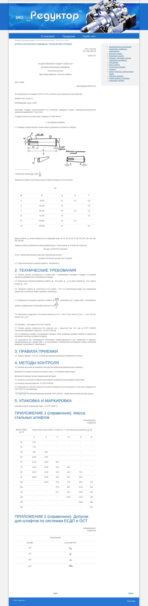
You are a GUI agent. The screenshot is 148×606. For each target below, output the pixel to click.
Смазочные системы (116, 81)
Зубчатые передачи (116, 76)
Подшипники (113, 63)
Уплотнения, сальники (117, 67)
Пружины (112, 69)
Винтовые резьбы (115, 54)
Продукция (18, 40)
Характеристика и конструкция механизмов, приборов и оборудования (120, 49)
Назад (55, 593)
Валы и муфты (114, 65)
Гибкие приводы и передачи (119, 78)
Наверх (130, 593)
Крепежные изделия (28, 40)
